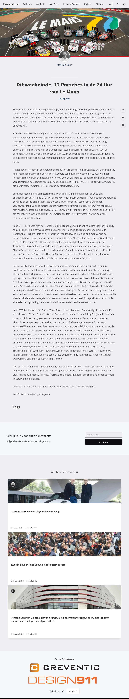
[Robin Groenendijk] (13, 591)
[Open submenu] (110, 4)
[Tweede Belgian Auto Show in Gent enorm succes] (64, 570)
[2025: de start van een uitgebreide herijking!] (64, 517)
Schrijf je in (103, 442)
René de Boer (64, 64)
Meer (100, 4)
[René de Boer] (64, 57)
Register (88, 4)
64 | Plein (40, 4)
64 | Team (54, 4)
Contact (72, 691)
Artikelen (27, 4)
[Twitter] (123, 117)
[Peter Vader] (13, 484)
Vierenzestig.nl (11, 4)
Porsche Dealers (71, 4)
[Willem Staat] (13, 537)
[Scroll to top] (123, 109)
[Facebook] (123, 125)
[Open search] (118, 4)
